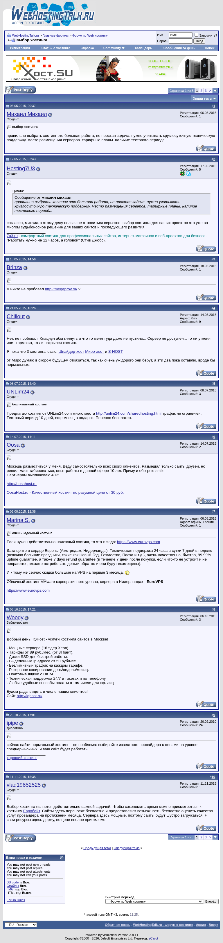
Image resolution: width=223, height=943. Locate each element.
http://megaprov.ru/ (61, 289)
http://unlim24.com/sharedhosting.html (128, 413)
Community (114, 48)
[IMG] (11, 889)
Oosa (13, 445)
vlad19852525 (24, 785)
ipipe (12, 723)
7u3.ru (12, 236)
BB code (13, 882)
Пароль (162, 41)
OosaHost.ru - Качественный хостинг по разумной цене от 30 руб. (65, 492)
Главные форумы (56, 35)
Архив (201, 924)
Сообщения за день (179, 48)
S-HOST (115, 351)
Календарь (143, 48)
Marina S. (18, 520)
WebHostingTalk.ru (25, 35)
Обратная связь (117, 924)
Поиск (210, 48)
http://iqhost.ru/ (29, 696)
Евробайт (31, 811)
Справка (87, 48)
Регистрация (20, 48)
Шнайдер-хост (71, 351)
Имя (160, 35)
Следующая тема (126, 848)
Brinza (14, 267)
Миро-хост (94, 351)
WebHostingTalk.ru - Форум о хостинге (163, 924)
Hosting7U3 (21, 168)
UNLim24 (18, 392)
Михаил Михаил (27, 114)
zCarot (153, 938)
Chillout (16, 316)
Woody (15, 617)
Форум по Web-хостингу (89, 35)
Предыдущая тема (97, 848)
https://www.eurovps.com (138, 542)
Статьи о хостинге (55, 48)
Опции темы (202, 98)
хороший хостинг (22, 758)
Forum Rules (16, 900)
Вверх (213, 924)
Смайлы (13, 885)
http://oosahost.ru (22, 484)
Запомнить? (206, 35)
